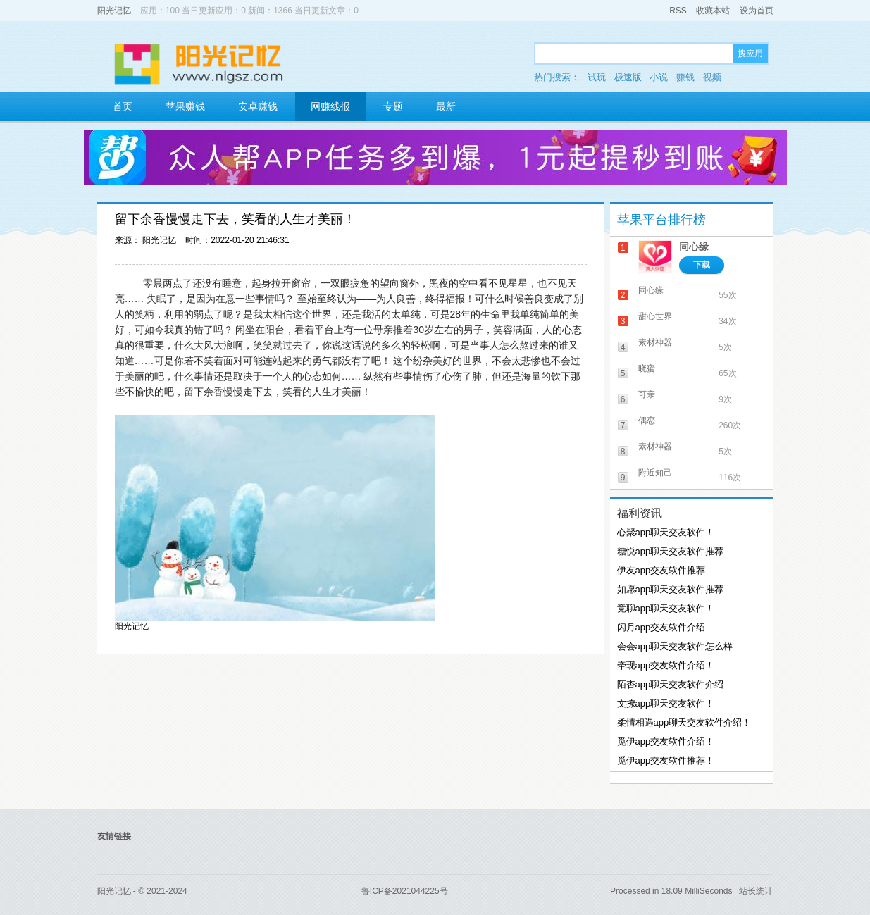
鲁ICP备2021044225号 (404, 891)
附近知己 (655, 473)
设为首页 (756, 10)
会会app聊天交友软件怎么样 (675, 646)
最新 (446, 106)
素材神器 (655, 342)
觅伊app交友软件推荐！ (666, 760)
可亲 (646, 394)
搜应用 (750, 53)
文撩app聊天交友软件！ (666, 703)
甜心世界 (655, 316)
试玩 (597, 77)
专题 (393, 106)
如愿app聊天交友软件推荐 (670, 589)
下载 (701, 265)
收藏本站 (713, 10)
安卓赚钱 (258, 106)
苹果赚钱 (185, 106)
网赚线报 (330, 106)
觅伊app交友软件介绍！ (666, 741)
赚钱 (685, 77)
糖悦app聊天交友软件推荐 (670, 551)
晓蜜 (646, 368)
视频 (712, 77)
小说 (659, 77)
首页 (122, 106)
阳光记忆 (114, 10)
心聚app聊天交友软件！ (666, 532)
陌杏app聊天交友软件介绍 (670, 684)
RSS (678, 10)
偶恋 (646, 420)
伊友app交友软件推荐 (661, 570)
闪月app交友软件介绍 (661, 627)
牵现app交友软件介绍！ (666, 665)
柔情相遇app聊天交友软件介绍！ (684, 722)
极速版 (628, 77)
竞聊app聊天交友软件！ (666, 608)
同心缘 (694, 246)
